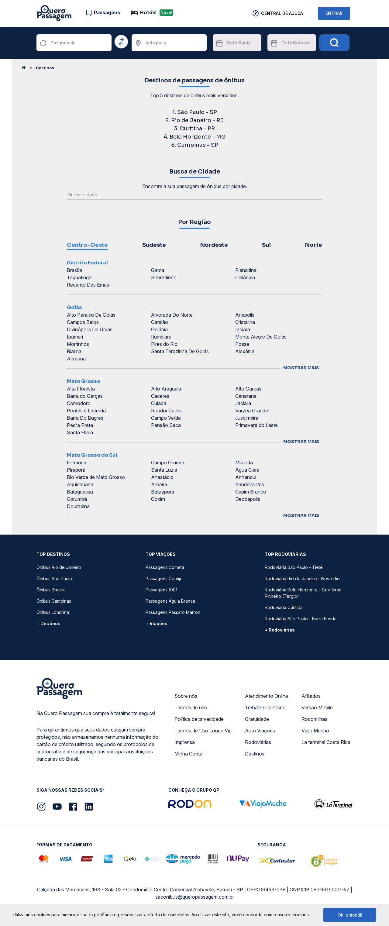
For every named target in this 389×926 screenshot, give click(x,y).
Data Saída (239, 42)
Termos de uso (190, 707)
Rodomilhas (314, 719)
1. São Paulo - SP (194, 112)
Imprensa (184, 742)
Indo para (156, 42)
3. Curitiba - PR (194, 128)
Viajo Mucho (315, 731)
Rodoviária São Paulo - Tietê (294, 567)
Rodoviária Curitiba (284, 607)
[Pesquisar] (334, 42)
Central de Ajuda (282, 13)
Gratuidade (257, 719)
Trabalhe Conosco (265, 707)
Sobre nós (185, 696)
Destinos (254, 754)
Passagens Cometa (165, 567)
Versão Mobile (317, 707)
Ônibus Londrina (52, 612)
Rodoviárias (258, 742)
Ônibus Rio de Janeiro (58, 567)
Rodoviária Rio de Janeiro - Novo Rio (302, 578)
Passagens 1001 (161, 589)
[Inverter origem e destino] (121, 42)
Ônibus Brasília (51, 589)
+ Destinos (48, 623)
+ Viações (156, 623)
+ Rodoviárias (280, 629)
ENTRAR (334, 13)
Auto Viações (260, 731)
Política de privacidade (199, 719)
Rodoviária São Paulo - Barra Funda (300, 618)
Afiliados (311, 696)
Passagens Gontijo (164, 578)
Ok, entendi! (350, 914)
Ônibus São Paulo (54, 578)
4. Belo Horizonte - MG (195, 136)
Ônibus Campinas (53, 601)
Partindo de (63, 42)
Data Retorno (296, 42)
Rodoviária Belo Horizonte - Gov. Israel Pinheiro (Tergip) (304, 593)
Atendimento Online (266, 696)
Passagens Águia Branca (170, 601)
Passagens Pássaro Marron (173, 612)
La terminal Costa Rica (325, 742)
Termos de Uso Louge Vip (203, 731)
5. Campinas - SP (194, 145)
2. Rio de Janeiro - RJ (194, 120)
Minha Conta (188, 754)
